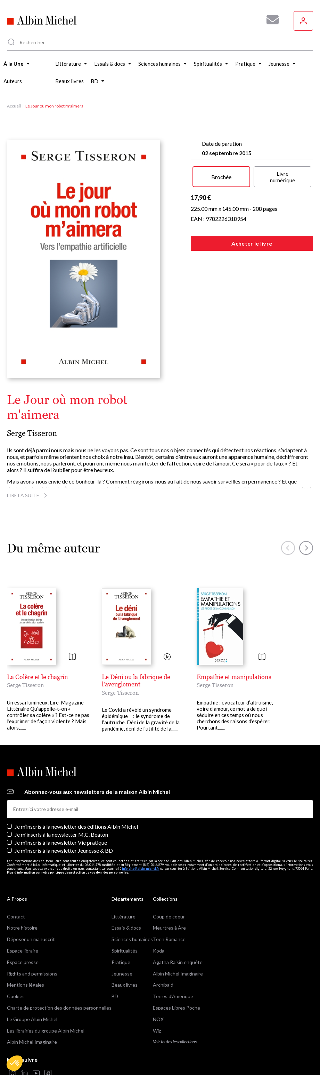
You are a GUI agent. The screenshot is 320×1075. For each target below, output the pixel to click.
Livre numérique (282, 176)
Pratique (121, 962)
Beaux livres (125, 985)
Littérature (124, 916)
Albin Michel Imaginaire (32, 1042)
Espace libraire (22, 951)
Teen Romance (169, 939)
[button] (14, 1063)
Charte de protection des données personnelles (59, 1008)
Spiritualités (125, 951)
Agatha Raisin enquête (178, 962)
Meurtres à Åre (169, 928)
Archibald (163, 985)
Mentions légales (25, 985)
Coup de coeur (169, 916)
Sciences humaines (132, 939)
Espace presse (23, 962)
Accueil (14, 106)
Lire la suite (28, 495)
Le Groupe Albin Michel (32, 1019)
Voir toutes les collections (175, 1041)
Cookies (16, 996)
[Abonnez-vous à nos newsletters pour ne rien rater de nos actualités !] (269, 19)
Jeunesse (122, 974)
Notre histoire (22, 928)
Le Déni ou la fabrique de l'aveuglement (136, 680)
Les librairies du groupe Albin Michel (45, 1031)
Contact (16, 916)
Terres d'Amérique (173, 996)
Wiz (157, 1031)
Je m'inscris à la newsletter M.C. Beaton (61, 834)
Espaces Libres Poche (176, 1008)
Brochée (221, 177)
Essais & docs (126, 928)
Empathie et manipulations (234, 676)
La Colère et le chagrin (37, 676)
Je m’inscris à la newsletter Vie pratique (61, 842)
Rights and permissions (32, 974)
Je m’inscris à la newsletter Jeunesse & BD (64, 850)
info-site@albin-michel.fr (140, 868)
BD (115, 996)
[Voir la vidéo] (167, 657)
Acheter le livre (251, 243)
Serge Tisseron (32, 433)
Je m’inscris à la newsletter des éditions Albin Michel (76, 826)
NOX (158, 1019)
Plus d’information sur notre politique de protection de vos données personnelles (67, 872)
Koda (158, 951)
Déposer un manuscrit (31, 939)
